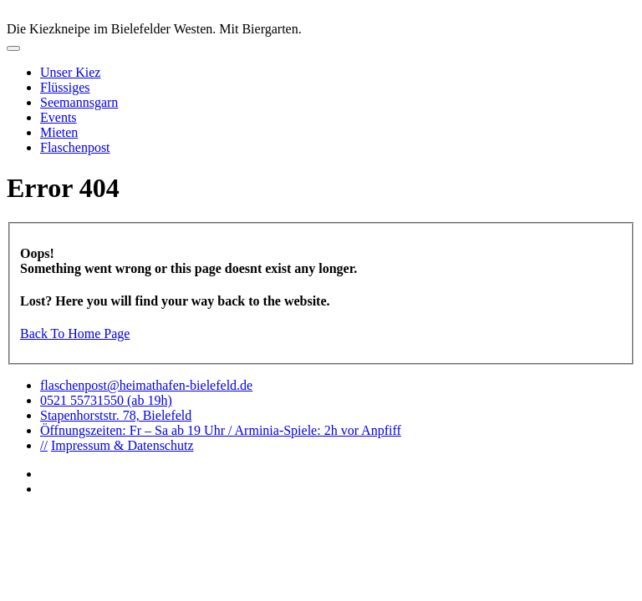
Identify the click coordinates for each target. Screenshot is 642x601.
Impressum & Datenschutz (122, 445)
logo (321, 14)
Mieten (59, 132)
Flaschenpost (75, 147)
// (44, 445)
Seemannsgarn (79, 102)
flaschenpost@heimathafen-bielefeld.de (146, 385)
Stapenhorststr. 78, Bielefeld (115, 415)
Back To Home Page (75, 333)
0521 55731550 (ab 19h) (106, 400)
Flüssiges (65, 87)
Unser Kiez (70, 72)
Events (58, 117)
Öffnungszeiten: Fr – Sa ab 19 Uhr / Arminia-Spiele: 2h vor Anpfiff (220, 430)
